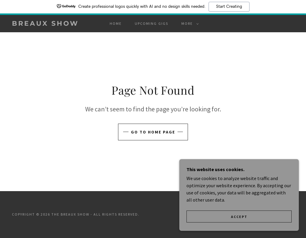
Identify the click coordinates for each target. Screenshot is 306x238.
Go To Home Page (153, 132)
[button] (189, 23)
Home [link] (116, 23)
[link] (49, 24)
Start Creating (229, 6)
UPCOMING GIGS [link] (151, 23)
